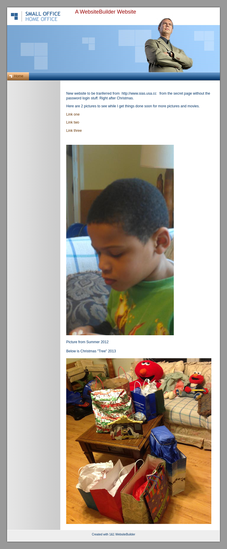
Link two (72, 122)
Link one (73, 114)
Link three (74, 131)
